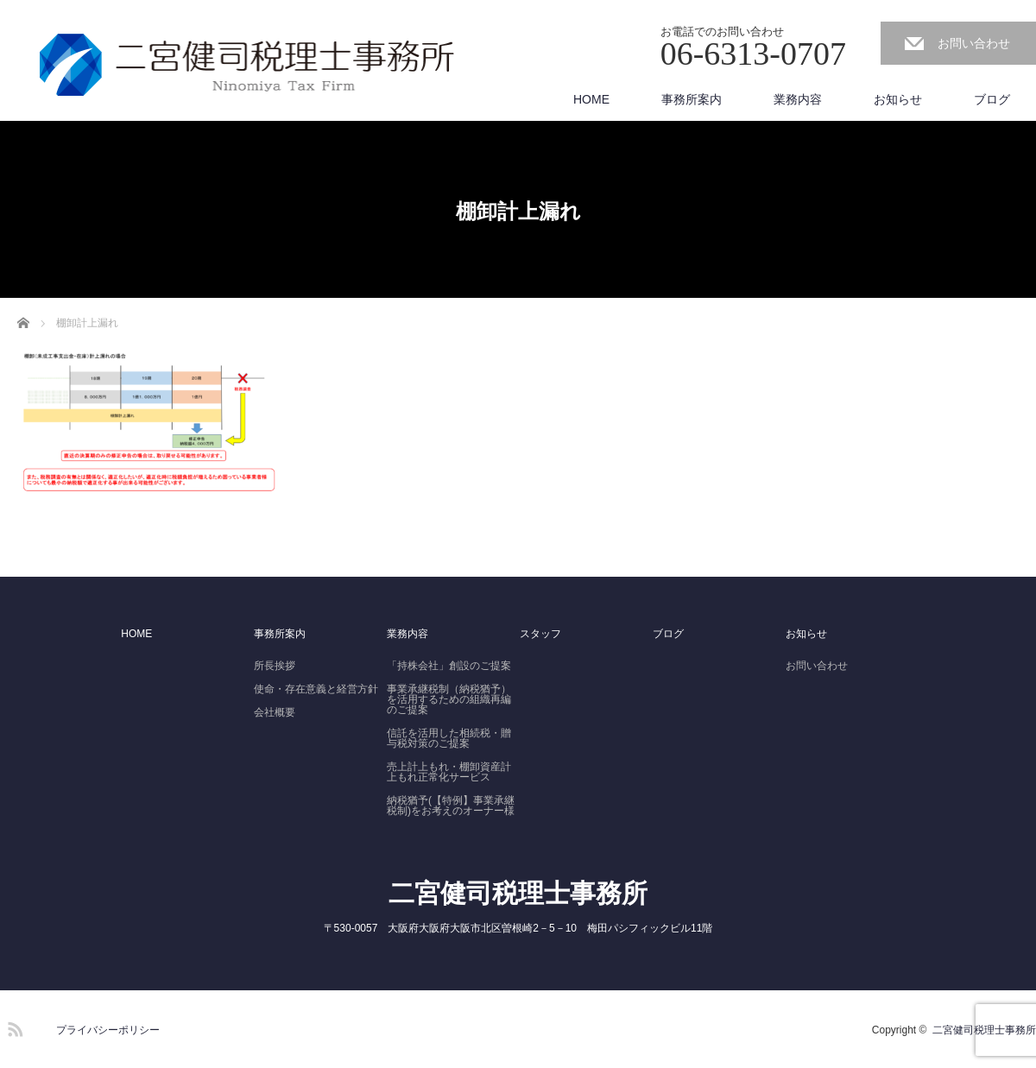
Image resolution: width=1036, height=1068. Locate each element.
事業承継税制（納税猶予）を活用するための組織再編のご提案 (449, 699)
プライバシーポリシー (108, 1030)
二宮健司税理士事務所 (518, 893)
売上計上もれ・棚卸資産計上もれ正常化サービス (449, 772)
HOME (591, 99)
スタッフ (540, 634)
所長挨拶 (274, 665)
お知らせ (898, 99)
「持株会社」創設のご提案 (449, 665)
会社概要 (274, 712)
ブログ (992, 99)
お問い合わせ (974, 43)
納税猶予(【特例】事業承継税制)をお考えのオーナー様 (451, 805)
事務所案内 (691, 99)
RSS (13, 1027)
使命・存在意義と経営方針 (316, 689)
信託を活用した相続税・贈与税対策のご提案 (449, 738)
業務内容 (798, 99)
